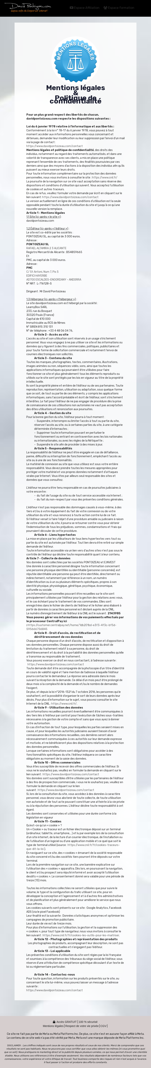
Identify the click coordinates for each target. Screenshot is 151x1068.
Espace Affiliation (84, 8)
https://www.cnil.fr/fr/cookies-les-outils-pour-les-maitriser (81, 935)
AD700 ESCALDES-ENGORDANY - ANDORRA (53, 279)
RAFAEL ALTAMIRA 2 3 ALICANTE (46, 248)
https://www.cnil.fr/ (104, 177)
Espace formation (118, 8)
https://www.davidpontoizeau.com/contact (54, 146)
